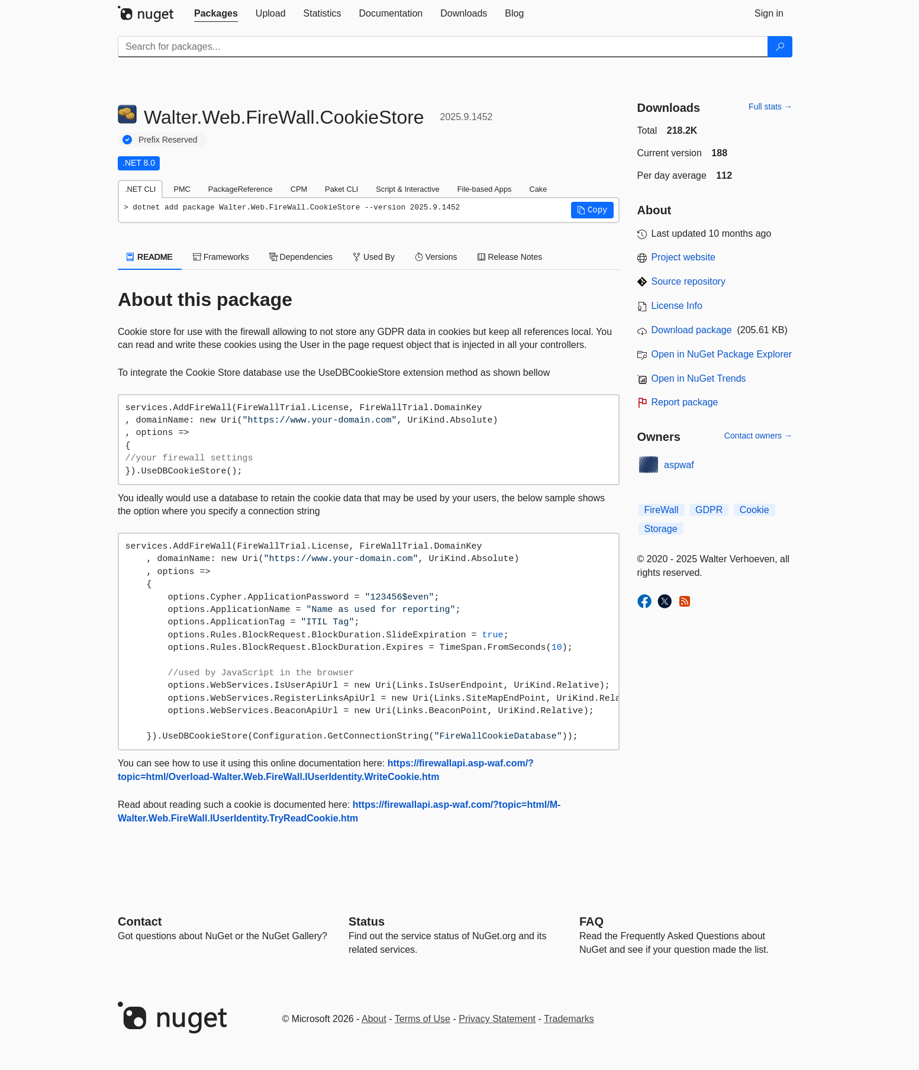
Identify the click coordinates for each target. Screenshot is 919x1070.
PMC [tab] (181, 189)
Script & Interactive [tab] (407, 189)
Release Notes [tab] (510, 257)
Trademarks (569, 1019)
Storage (661, 529)
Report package (685, 402)
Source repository (688, 281)
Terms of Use (422, 1019)
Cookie (754, 510)
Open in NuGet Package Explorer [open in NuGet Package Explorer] (722, 354)
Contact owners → (758, 435)
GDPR (709, 510)
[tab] (216, 14)
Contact (140, 921)
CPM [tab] (299, 189)
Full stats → (770, 106)
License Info (677, 306)
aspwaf (679, 465)
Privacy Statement (497, 1019)
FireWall (661, 510)
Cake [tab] (538, 189)
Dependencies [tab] (301, 257)
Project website (684, 257)
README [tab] (150, 257)
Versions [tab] (436, 257)
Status (367, 921)
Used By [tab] (374, 257)
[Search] (780, 46)
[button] (592, 210)
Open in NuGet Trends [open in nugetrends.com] (699, 378)
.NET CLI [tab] (140, 189)
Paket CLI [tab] (341, 189)
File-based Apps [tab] (484, 189)
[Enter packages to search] (443, 46)
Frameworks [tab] (221, 257)
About (374, 1019)
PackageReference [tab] (240, 189)
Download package (692, 330)
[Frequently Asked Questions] (591, 921)
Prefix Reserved (168, 139)
